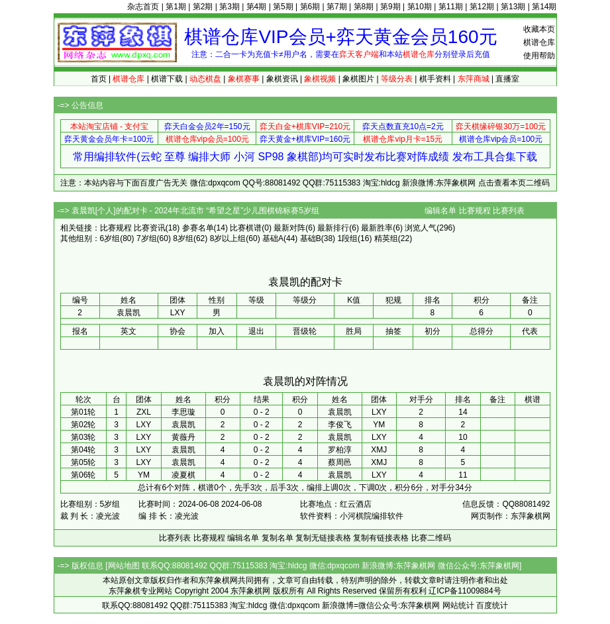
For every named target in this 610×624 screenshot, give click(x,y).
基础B (310, 238)
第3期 (229, 6)
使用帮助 (539, 55)
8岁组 (183, 238)
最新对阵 (289, 228)
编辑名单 (440, 210)
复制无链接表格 (323, 538)
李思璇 (183, 412)
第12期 (482, 6)
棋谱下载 (167, 78)
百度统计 (492, 605)
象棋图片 (358, 78)
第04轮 (83, 449)
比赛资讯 (150, 228)
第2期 (203, 6)
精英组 (386, 238)
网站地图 (124, 565)
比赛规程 (475, 210)
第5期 (283, 6)
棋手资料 (435, 78)
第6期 (310, 6)
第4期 (256, 6)
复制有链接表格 (381, 538)
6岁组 (110, 238)
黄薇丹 (183, 437)
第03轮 (83, 437)
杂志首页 (143, 6)
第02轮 (83, 424)
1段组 (347, 238)
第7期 (337, 6)
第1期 (176, 6)
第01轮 (83, 412)
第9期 (390, 6)
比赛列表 (509, 210)
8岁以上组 (228, 238)
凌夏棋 (183, 475)
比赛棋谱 (246, 228)
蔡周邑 (340, 462)
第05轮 (83, 462)
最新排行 (333, 228)
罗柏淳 (340, 449)
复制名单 (277, 538)
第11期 (450, 6)
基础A (272, 238)
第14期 (544, 6)
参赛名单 (198, 228)
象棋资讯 (282, 78)
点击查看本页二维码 (514, 182)
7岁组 (146, 238)
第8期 (364, 6)
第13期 (513, 6)
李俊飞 (340, 424)
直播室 (507, 78)
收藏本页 (539, 29)
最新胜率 (377, 228)
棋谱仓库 (539, 42)
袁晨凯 (340, 412)
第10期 (419, 6)
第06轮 (83, 475)
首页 (99, 78)
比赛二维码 (431, 538)
